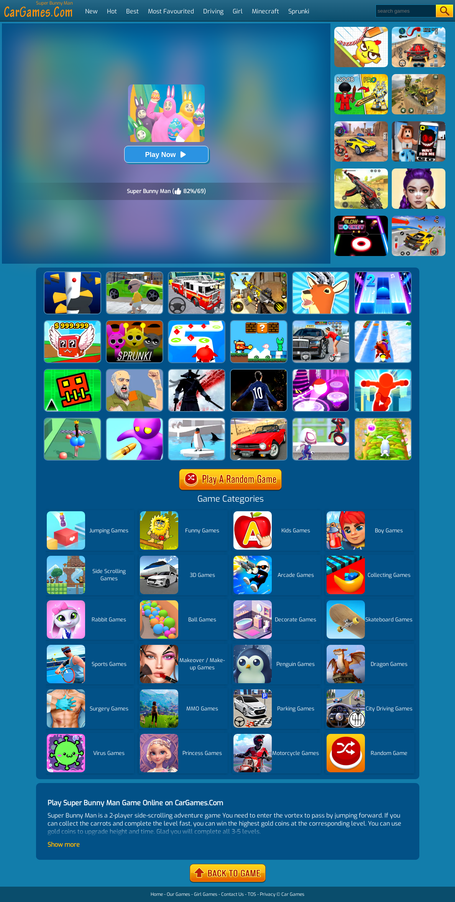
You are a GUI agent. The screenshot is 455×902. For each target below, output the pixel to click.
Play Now (166, 154)
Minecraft (265, 11)
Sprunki (298, 11)
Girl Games (205, 894)
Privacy (267, 894)
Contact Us (232, 894)
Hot (112, 11)
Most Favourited (171, 11)
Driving (213, 11)
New (91, 11)
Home (157, 894)
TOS (252, 894)
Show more (64, 845)
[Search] (405, 11)
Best (132, 11)
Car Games (292, 894)
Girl (238, 11)
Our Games (178, 894)
